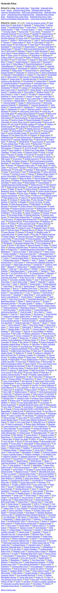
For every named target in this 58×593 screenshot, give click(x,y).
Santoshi (25, 385)
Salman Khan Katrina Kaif (26, 219)
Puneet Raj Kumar (43, 500)
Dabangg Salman (10, 450)
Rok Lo (16, 288)
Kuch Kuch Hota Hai (28, 254)
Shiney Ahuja (16, 183)
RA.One (35, 234)
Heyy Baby (17, 334)
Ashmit (14, 178)
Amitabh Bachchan (16, 27)
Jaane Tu (24, 198)
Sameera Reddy (44, 94)
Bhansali (11, 267)
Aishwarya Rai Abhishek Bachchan (39, 262)
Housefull (47, 62)
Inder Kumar (23, 370)
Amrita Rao (46, 111)
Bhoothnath (26, 452)
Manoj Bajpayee (21, 126)
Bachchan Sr (51, 463)
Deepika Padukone (8, 38)
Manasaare (39, 487)
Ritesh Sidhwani (47, 385)
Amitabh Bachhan (10, 83)
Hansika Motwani (22, 489)
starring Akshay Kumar (37, 551)
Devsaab (45, 504)
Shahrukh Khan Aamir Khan (17, 17)
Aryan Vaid (39, 450)
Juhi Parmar (29, 415)
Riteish (15, 88)
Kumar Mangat (9, 236)
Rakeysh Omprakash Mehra (11, 364)
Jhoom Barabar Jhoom (9, 420)
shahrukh (44, 133)
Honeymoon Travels (34, 411)
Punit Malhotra (6, 478)
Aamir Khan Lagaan (42, 366)
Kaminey (33, 135)
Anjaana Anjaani (46, 189)
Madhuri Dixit (30, 66)
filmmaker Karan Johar (23, 146)
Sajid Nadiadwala (37, 118)
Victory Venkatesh (23, 336)
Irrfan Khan (7, 286)
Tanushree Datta (34, 545)
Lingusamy (37, 217)
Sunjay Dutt (19, 98)
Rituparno (5, 135)
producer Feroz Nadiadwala (42, 398)
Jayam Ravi (17, 159)
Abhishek (34, 68)
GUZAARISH (35, 418)
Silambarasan (6, 170)
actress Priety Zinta (19, 282)
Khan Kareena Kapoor (19, 204)
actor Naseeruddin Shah (28, 403)
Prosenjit (30, 232)
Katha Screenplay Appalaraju (44, 582)
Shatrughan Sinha (40, 433)
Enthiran (35, 342)
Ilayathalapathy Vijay (9, 431)
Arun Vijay (16, 116)
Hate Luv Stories (9, 474)
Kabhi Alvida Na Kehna (16, 187)
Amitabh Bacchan (29, 79)
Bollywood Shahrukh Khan (32, 12)
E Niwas (42, 340)
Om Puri (35, 385)
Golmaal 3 (25, 88)
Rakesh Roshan (49, 129)
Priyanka (32, 94)
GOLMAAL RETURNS (20, 480)
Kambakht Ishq (41, 226)
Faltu (27, 579)
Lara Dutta (19, 57)
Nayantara (5, 241)
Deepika (43, 68)
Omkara (35, 338)
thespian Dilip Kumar (27, 474)
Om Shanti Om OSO (19, 135)
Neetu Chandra (17, 96)
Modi (41, 357)
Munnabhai (37, 465)
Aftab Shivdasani (41, 51)
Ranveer (4, 124)
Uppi (33, 396)
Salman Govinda (26, 528)
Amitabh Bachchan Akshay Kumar (42, 305)
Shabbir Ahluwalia (37, 267)
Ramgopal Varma (40, 228)
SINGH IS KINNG (37, 508)
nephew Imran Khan (18, 305)
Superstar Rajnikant (8, 463)
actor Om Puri (8, 441)
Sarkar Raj (7, 394)
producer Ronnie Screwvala (23, 208)
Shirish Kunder (7, 472)
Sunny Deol (5, 64)
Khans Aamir (45, 135)
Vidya (48, 577)
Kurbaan (46, 213)
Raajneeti (42, 482)
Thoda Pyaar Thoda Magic (34, 150)
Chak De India (25, 312)
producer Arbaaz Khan (33, 85)
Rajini (43, 152)
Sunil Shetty (22, 60)
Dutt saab (35, 579)
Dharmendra (36, 126)
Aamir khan (34, 44)
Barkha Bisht (44, 558)
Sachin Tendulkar (10, 254)
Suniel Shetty (34, 53)
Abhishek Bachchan (8, 34)
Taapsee (42, 260)
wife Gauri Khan (23, 422)
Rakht (12, 189)
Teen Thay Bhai (7, 275)
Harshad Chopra (42, 407)
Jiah (30, 377)
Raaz (48, 487)
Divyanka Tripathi (26, 303)
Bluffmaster (7, 243)
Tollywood (32, 101)
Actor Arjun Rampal (11, 381)
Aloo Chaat (22, 418)
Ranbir (28, 57)
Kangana (41, 114)
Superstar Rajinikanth (39, 105)
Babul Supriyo (48, 437)
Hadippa (26, 163)
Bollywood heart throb (48, 392)
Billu (17, 318)
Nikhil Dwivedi (37, 185)
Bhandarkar (15, 560)
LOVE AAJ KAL (35, 202)
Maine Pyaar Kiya (33, 301)
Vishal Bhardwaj (7, 387)
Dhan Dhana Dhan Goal (23, 500)
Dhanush (25, 260)
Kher (47, 379)
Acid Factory (8, 219)
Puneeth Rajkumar (10, 308)
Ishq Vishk (7, 392)
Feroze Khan (16, 444)
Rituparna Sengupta (29, 318)
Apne (34, 260)
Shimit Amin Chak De (40, 543)
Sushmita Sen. (13, 506)
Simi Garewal (38, 394)
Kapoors (45, 478)
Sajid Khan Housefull (36, 299)
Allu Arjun (14, 124)
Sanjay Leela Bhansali (9, 297)
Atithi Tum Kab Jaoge (27, 224)
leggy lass (16, 385)
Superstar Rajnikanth (19, 349)
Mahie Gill (48, 327)
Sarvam (11, 487)
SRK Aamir (5, 159)
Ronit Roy (45, 372)
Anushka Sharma (15, 85)
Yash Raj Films (13, 230)
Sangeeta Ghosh (31, 152)
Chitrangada (26, 426)
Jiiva (36, 280)
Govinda (40, 154)
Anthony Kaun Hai (22, 323)
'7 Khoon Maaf (6, 439)
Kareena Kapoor (28, 29)
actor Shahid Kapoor (30, 359)
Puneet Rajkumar (21, 118)
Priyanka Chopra (9, 32)
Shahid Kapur (6, 49)
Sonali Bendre (51, 314)
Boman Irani (8, 336)
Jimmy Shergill (14, 325)
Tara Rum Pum (26, 346)
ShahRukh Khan (7, 137)
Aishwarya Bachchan (9, 312)
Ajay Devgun (38, 200)
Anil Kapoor (17, 47)
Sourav (41, 439)
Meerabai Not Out (8, 534)
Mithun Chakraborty (32, 334)
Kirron (19, 441)
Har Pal (18, 286)
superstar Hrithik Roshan (18, 446)
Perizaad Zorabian (16, 513)
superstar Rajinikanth (9, 195)
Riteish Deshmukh (33, 120)
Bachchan (47, 32)
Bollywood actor (25, 40)
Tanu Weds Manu (7, 114)
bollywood (11, 51)
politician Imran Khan (21, 10)
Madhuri (4, 403)
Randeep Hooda (43, 92)
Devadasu (52, 515)
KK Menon (24, 342)
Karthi (53, 379)
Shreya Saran (46, 564)
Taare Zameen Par (39, 541)
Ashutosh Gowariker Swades (44, 448)
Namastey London (26, 355)
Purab (27, 571)
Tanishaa (4, 560)
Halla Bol (42, 282)
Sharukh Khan (44, 27)
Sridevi (21, 129)
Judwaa (13, 403)
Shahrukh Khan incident (41, 10)
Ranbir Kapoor (6, 44)
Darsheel (44, 271)
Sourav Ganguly (15, 415)
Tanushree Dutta (23, 398)
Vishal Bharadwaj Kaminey (35, 562)
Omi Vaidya (47, 180)
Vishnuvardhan (15, 530)
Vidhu (35, 467)
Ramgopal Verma (7, 191)
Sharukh (17, 49)
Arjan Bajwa (28, 407)
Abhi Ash (13, 269)
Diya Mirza (34, 349)
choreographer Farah (20, 566)
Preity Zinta (5, 36)
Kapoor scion (15, 400)
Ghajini (14, 111)
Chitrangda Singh (7, 234)
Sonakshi (52, 81)
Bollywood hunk (47, 280)
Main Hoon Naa (49, 334)
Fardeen (30, 75)
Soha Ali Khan (13, 452)
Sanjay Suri (37, 336)
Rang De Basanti (34, 245)
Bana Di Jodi (18, 411)
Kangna (11, 154)
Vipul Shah (40, 75)
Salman (33, 60)
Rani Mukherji (19, 75)
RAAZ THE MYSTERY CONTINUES (29, 409)
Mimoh (50, 299)
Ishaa (44, 349)
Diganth (38, 530)
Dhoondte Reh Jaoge (47, 472)
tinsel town (22, 362)
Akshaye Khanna (20, 161)
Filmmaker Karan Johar (26, 165)
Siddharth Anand (50, 195)
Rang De (36, 323)
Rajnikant (4, 96)
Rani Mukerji (47, 44)
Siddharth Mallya (25, 157)
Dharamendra (51, 405)
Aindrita (46, 400)
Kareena (4, 40)
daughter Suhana (50, 217)
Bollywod (4, 549)
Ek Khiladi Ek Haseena (44, 157)
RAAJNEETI (18, 459)
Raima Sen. (24, 338)
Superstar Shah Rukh (9, 277)
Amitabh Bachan (38, 163)
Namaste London (47, 435)
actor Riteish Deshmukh (28, 564)
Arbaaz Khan (15, 79)
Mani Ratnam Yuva (43, 444)
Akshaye (50, 124)
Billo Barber (18, 573)
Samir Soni (7, 390)
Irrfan (45, 53)
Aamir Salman (48, 57)
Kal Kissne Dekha (16, 215)
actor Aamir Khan (34, 98)
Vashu (41, 101)
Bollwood (38, 327)
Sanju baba (18, 170)
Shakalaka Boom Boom (10, 586)
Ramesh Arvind (7, 377)
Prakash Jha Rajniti (40, 428)
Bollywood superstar (43, 36)
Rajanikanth (8, 519)
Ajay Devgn (36, 32)
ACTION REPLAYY (19, 273)
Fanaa (5, 172)
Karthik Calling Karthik (39, 374)
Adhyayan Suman (17, 368)
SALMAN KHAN (15, 221)
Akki (48, 42)
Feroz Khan (43, 219)
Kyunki (15, 554)
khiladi (49, 338)
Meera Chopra (50, 554)
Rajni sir (44, 517)
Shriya (52, 258)
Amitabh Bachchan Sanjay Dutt (31, 405)
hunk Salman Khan (23, 137)
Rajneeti (4, 368)
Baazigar (51, 424)
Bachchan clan (16, 562)
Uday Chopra (25, 195)
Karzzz (28, 510)
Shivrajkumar (6, 148)
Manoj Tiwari (49, 252)
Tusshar (19, 66)
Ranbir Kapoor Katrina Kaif (26, 523)
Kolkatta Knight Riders (47, 396)
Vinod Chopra (14, 327)
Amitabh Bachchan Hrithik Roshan (14, 185)
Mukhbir (18, 478)
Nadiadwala (28, 107)
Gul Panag (7, 101)
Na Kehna (53, 541)
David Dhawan (45, 79)
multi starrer (39, 146)
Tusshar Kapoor (42, 107)
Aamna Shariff (6, 256)
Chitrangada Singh (46, 254)
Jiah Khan (5, 183)
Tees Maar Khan (38, 560)
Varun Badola (8, 556)
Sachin (6, 258)
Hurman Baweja (28, 230)
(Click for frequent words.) (36, 23)
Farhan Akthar (36, 256)
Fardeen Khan (6, 57)
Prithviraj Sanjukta (50, 452)
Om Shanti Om (21, 44)
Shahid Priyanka (18, 413)
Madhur (34, 193)
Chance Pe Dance (19, 252)
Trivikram (13, 200)
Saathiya (25, 560)
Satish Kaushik (35, 122)
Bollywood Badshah (49, 40)
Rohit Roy (37, 316)
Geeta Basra (45, 403)
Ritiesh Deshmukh (41, 178)
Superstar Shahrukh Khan (18, 247)
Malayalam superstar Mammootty (16, 543)
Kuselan (14, 346)
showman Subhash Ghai (24, 243)
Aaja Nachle (14, 497)
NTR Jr (36, 504)
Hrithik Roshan (7, 29)
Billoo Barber (30, 183)
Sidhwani (12, 142)
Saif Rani (26, 582)
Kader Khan (26, 506)
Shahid (32, 282)
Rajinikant (36, 55)
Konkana (22, 463)
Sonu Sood (13, 167)
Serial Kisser (40, 586)
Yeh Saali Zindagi (32, 441)
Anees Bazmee (9, 232)
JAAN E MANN (31, 148)
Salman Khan (39, 25)
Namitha (4, 271)
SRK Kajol (5, 413)
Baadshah (37, 137)
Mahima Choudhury (32, 454)
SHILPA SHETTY (39, 525)
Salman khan (41, 81)
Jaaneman (29, 170)
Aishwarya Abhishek (43, 353)
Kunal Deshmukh (47, 342)
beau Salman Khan (32, 221)
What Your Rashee (32, 478)
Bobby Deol (51, 101)
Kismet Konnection (8, 405)
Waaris (39, 379)
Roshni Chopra (30, 340)
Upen (22, 109)
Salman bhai (26, 504)
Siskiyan (33, 392)
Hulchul (4, 400)
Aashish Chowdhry (8, 532)
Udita (16, 94)
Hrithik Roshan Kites (32, 547)
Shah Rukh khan (40, 83)
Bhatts (20, 301)
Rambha (13, 193)
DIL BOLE (18, 372)
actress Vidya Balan (8, 176)
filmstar (11, 165)
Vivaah (29, 353)
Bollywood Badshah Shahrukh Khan (15, 19)
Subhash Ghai (39, 176)
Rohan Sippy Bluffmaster (35, 424)
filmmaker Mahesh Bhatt (10, 344)
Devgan (32, 191)
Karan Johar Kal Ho (28, 482)
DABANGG (29, 379)
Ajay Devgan (24, 34)
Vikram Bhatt (24, 525)
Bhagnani (13, 528)
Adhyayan (37, 195)
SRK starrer (43, 60)
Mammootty (13, 109)
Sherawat (49, 377)
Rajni (51, 359)
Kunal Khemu (25, 314)
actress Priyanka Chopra (17, 133)
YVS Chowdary (23, 387)
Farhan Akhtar (6, 98)
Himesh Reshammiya (34, 64)
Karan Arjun (6, 295)
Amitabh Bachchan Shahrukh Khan (20, 15)
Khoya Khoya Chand (41, 571)
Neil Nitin (51, 118)
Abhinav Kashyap (48, 234)
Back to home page (8, 590)
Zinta (34, 489)
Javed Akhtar (18, 469)
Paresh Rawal (41, 139)
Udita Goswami (33, 459)
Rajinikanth (23, 68)
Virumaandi (13, 558)
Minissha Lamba (33, 109)
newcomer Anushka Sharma (21, 280)
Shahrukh (27, 25)
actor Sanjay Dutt (40, 484)
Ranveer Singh (32, 368)
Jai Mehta (47, 418)
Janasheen (17, 295)
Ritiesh (44, 521)
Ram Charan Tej (35, 252)
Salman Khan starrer (11, 260)
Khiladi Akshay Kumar (46, 174)
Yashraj (13, 224)
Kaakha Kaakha (31, 573)
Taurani (6, 385)
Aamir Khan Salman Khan (19, 217)
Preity (29, 42)
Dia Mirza (5, 60)
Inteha (38, 497)
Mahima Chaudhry (10, 456)
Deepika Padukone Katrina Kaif (25, 290)
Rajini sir (43, 390)
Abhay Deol (11, 77)
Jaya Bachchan (9, 517)
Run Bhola (30, 513)
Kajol (30, 51)
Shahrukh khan (34, 172)
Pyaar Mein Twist (46, 431)
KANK (28, 131)
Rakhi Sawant (44, 211)
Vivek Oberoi (35, 38)
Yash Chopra (46, 159)
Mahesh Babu (19, 101)
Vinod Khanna (43, 183)
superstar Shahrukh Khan (10, 12)
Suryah (19, 189)
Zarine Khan (52, 439)
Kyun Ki (4, 541)
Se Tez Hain (16, 549)
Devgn (37, 96)
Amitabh (35, 34)
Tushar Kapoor (30, 211)
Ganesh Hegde (19, 476)
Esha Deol (44, 288)
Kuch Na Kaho (6, 489)
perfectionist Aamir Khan (29, 111)
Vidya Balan (38, 42)
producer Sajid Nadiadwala (11, 340)
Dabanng (48, 88)
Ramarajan (28, 530)
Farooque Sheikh (7, 575)
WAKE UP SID (7, 582)
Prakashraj (5, 566)
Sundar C (39, 303)
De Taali (53, 390)
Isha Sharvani (27, 381)
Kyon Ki (4, 305)
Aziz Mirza (48, 411)
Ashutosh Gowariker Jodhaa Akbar (16, 316)
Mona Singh (48, 530)
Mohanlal (4, 111)
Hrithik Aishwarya (32, 159)
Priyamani (42, 308)
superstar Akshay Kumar (40, 247)
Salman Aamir (24, 532)
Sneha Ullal (18, 495)
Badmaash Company (24, 487)
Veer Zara (4, 120)
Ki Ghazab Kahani (37, 273)
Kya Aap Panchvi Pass (47, 364)
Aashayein (26, 491)
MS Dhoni (21, 245)
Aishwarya (25, 55)
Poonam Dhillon (15, 379)
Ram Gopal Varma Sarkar (45, 381)
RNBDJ (35, 269)
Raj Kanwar (38, 314)
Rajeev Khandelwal (49, 73)
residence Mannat (16, 357)
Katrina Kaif (50, 29)
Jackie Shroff (43, 165)
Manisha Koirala (21, 472)
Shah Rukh (35, 8)
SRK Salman (16, 331)
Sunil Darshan (40, 528)
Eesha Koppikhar (34, 239)
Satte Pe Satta (36, 502)
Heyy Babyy (39, 312)
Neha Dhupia (18, 64)
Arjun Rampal (45, 70)
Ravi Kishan (29, 92)
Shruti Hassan (13, 504)
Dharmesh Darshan (8, 303)
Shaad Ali (18, 148)
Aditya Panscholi (49, 172)
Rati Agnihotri (45, 573)
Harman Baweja (25, 176)
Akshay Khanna (26, 206)
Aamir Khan (31, 27)
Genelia (46, 120)
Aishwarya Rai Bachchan (10, 81)
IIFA (42, 338)
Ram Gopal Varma (8, 90)
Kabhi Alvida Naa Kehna (20, 351)
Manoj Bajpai (35, 90)
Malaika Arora (34, 362)
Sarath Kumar (27, 586)
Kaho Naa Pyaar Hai (17, 299)
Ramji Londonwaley (15, 424)
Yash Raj (13, 202)
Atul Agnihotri (15, 465)
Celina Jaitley (33, 271)
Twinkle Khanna (25, 310)
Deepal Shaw (23, 502)
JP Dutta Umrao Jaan (42, 510)
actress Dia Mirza (16, 510)
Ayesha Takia (45, 318)
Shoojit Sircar (33, 521)
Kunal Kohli (23, 90)
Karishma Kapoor (47, 476)
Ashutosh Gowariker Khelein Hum (16, 584)
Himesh (44, 116)
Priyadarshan (28, 81)
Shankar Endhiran (8, 396)
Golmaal (41, 124)
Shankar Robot (14, 329)
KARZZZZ (19, 390)
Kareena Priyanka (29, 321)
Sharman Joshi (50, 256)
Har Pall (27, 465)
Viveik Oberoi (26, 297)
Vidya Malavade (9, 428)
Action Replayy (32, 435)
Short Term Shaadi (36, 325)
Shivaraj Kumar (9, 418)
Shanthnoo (49, 303)
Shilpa (46, 245)
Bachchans (20, 73)
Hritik (25, 374)
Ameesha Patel (15, 107)
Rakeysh (27, 331)
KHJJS (34, 538)
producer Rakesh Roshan (10, 374)
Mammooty (33, 116)
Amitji (23, 94)
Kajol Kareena (37, 142)
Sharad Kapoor (22, 461)
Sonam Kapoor (18, 42)
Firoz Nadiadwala (40, 426)
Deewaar (11, 493)
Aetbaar (46, 109)
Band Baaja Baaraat (28, 308)
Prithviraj (49, 480)
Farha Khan (33, 517)
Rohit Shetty (34, 167)
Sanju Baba (50, 142)
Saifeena (36, 213)
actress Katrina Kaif (11, 426)
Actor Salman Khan (43, 295)
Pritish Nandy (31, 495)
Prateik (8, 409)
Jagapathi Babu (40, 297)
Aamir (40, 29)
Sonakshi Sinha (15, 92)
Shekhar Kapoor (20, 392)
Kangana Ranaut (38, 77)
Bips (24, 325)
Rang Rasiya (6, 437)
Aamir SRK (47, 96)
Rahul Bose (26, 327)
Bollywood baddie (8, 502)
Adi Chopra (18, 262)
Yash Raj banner (9, 310)
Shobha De (19, 353)
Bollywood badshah (46, 474)
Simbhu (47, 584)
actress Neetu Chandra (44, 469)
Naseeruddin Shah (8, 228)
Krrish (52, 517)
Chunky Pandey (23, 234)
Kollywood (15, 172)
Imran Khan (28, 295)
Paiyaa (45, 532)
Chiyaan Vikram (38, 329)
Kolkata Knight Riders (20, 258)
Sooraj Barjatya (46, 467)
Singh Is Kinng (31, 189)
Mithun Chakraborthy (20, 538)
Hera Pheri (38, 377)
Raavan (31, 174)
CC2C (27, 293)
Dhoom (40, 230)
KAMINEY (5, 213)
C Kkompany (41, 355)
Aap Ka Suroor (27, 497)
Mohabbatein (48, 547)
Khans (9, 10)
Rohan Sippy (38, 144)
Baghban (26, 448)
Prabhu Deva (22, 267)
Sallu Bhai (36, 344)
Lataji (37, 383)
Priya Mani (11, 525)
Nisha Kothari (41, 236)
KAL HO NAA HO (28, 558)
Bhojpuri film (8, 398)
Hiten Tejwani (39, 506)
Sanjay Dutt (22, 38)
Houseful (13, 206)
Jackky (6, 131)
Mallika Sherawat (33, 129)
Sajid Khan (15, 163)
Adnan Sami (22, 191)
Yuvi (3, 525)
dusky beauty (17, 152)
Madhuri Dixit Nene (29, 288)
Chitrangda (5, 122)
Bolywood (48, 122)
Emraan (6, 42)
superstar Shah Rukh (46, 47)
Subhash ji (37, 519)
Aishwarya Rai (33, 73)
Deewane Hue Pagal (25, 236)
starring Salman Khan (31, 400)
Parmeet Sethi (43, 286)
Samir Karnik (38, 491)
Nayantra (29, 469)
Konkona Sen (6, 500)
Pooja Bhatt (17, 213)
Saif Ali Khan (18, 36)
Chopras (29, 96)
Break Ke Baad (45, 523)
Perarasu (51, 370)
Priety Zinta (23, 193)
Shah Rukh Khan (22, 8)
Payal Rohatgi (45, 538)
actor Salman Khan (10, 144)
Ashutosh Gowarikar (22, 394)
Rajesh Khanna (7, 126)
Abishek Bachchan (32, 215)
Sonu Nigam (6, 264)
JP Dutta (46, 301)
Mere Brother (38, 493)
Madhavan (46, 221)
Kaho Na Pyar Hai (27, 277)
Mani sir (44, 556)
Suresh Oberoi (47, 579)
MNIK (33, 472)
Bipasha (37, 57)
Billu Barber (36, 204)
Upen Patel (33, 133)
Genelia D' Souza (18, 174)
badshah (47, 239)
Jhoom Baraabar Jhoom (31, 180)
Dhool (43, 459)
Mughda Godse (19, 551)
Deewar (26, 344)
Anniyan (12, 370)
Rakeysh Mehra (26, 178)
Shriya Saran (44, 495)
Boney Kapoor (30, 364)
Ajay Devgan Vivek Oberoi (11, 579)
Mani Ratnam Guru (10, 198)
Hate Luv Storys (38, 387)
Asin (24, 116)
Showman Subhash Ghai (20, 541)
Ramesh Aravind (48, 383)
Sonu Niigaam (19, 239)
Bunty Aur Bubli (21, 439)
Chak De (14, 314)
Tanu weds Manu (7, 226)
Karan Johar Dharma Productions (34, 420)
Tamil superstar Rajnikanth (38, 187)
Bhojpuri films (38, 534)
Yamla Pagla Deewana (22, 264)
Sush (24, 172)
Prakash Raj (12, 249)
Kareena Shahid (9, 103)
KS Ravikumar (41, 206)
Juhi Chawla (24, 77)
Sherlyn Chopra (17, 120)
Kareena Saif (6, 476)
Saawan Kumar (23, 534)
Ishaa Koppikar (24, 428)
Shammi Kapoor (25, 450)
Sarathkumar (21, 377)
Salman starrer (24, 433)
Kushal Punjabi (36, 446)
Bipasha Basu (30, 47)
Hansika (18, 407)
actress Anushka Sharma (12, 454)
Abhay (33, 439)
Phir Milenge (18, 435)
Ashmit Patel (35, 62)
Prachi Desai (47, 293)
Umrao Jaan (49, 336)
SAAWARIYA (37, 480)
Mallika (16, 180)
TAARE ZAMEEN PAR (21, 484)
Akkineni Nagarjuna (28, 456)
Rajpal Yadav (31, 357)
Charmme (42, 489)
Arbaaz (41, 66)
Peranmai (15, 491)
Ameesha (4, 338)
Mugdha (23, 202)
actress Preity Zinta (19, 122)
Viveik (3, 245)
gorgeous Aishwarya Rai (25, 275)
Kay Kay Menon (32, 372)
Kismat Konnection (38, 198)
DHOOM (23, 284)
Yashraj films (25, 200)
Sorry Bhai (7, 407)
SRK (17, 29)
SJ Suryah (30, 154)
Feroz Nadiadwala (44, 243)
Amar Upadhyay (15, 150)
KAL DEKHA (22, 508)
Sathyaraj (47, 497)
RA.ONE (26, 329)
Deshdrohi (5, 491)
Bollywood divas (20, 569)
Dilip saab (5, 482)
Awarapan (24, 431)
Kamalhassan (37, 88)
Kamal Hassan (29, 286)
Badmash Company (36, 463)
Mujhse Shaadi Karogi (36, 413)
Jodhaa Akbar (8, 508)
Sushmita (52, 170)
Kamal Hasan (17, 241)
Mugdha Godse (42, 232)
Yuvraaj (6, 174)
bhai (29, 366)
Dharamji (50, 273)
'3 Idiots (14, 338)
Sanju (15, 284)
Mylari (44, 323)
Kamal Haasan (25, 83)
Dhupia (53, 426)
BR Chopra (22, 517)
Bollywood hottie (38, 370)
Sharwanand (28, 444)
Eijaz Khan (5, 282)
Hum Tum (37, 351)
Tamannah (36, 532)
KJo (13, 60)
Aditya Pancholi (44, 224)
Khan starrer (21, 556)
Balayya (4, 224)
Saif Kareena (45, 148)
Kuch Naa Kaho (16, 211)
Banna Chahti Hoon (23, 519)
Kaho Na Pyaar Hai (8, 355)
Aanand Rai (37, 264)
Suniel (10, 62)
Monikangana (8, 383)
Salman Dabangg (21, 256)
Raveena (36, 293)
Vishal (11, 422)
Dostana (21, 232)
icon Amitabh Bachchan (26, 575)
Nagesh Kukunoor (33, 536)
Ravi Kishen (48, 362)
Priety (40, 575)
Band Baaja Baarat (17, 271)
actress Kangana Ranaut (10, 321)
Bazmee (23, 167)
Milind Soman (14, 448)
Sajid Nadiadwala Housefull (14, 366)
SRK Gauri (52, 506)
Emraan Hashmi (7, 73)
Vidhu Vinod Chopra (25, 226)
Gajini (52, 433)
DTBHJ (15, 482)
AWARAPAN (24, 142)
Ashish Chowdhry (8, 362)
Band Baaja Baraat (8, 301)
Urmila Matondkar (41, 310)
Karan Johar (23, 32)
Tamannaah (49, 566)
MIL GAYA (25, 144)
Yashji (18, 582)
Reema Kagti (35, 284)
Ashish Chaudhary (30, 549)
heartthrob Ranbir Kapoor (45, 241)
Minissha (6, 75)
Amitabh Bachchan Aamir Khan (32, 249)
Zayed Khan (5, 435)
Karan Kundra (23, 396)
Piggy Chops (13, 55)
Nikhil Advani (42, 277)
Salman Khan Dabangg (26, 114)
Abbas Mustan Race (8, 433)
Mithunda (46, 55)
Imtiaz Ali (39, 577)
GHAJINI (50, 394)
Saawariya (29, 241)
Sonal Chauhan (46, 269)
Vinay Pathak (6, 161)
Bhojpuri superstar (33, 437)
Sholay (47, 461)
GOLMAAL (52, 387)
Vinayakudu (18, 437)
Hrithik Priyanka (48, 167)
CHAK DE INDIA (37, 569)
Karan (10, 318)
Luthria (27, 213)
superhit (20, 154)
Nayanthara (37, 584)
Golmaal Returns (18, 545)
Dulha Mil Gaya (39, 422)
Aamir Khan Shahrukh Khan (41, 19)
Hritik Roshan (36, 461)
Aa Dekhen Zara (49, 454)
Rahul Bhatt (15, 359)
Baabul (3, 513)
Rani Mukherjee (20, 53)
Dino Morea (24, 269)
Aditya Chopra (49, 98)
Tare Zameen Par (16, 293)
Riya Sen (37, 131)
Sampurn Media (16, 571)
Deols (48, 154)
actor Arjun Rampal (24, 383)
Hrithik (13, 40)
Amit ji (44, 359)
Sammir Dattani (46, 193)
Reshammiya (6, 569)
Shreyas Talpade (44, 275)
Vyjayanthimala (37, 566)
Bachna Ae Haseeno (39, 258)
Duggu (21, 103)
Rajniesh (52, 308)
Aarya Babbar (38, 331)
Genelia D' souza (24, 228)
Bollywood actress (33, 103)
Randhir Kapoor (24, 493)
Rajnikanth (5, 47)
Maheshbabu (23, 105)
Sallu (36, 40)
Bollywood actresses (22, 467)
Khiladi (37, 452)
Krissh (11, 245)
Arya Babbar (51, 230)
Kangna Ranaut (22, 62)
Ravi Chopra (33, 476)
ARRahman (43, 456)
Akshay (29, 36)
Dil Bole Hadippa (28, 124)
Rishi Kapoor (41, 170)
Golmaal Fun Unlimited (45, 415)
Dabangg (21, 51)
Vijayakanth (5, 469)
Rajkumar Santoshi (8, 157)
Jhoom (14, 342)
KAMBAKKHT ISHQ (16, 521)
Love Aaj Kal (6, 372)
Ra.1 (5, 465)
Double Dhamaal (49, 284)
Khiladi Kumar (31, 70)
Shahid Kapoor (47, 34)
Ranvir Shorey (31, 390)
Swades (33, 431)
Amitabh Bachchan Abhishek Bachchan (30, 515)
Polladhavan (34, 556)
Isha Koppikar (16, 131)
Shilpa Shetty (17, 70)
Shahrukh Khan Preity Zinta (40, 17)
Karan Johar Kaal (26, 577)
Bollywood (47, 38)
